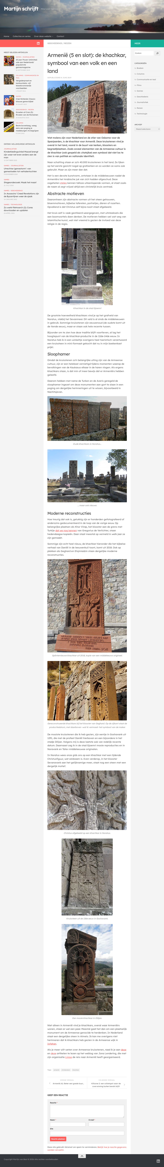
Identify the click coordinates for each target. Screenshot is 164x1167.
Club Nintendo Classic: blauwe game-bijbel (25, 100)
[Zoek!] (157, 53)
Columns (19, 75)
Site (51, 1129)
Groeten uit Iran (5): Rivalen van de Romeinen (27, 113)
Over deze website (42, 36)
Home (6, 36)
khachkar (76, 1070)
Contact (60, 36)
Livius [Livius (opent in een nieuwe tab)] (68, 1057)
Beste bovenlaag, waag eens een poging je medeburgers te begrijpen (27, 128)
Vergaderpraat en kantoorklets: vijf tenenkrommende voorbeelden (24, 84)
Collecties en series (21, 36)
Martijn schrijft (21, 9)
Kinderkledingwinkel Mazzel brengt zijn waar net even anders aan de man (21, 154)
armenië (56, 1070)
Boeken (140, 68)
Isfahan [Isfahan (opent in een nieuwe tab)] (51, 1043)
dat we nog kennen (66, 530)
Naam (53, 1120)
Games (18, 57)
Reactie (53, 1103)
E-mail (92, 1120)
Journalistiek (29, 57)
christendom (66, 1070)
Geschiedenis (54, 43)
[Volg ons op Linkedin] (38, 43)
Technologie (16, 204)
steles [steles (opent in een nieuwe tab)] (63, 183)
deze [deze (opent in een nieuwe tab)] (123, 1049)
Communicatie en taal (146, 79)
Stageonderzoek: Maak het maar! (20, 182)
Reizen (67, 43)
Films (139, 85)
